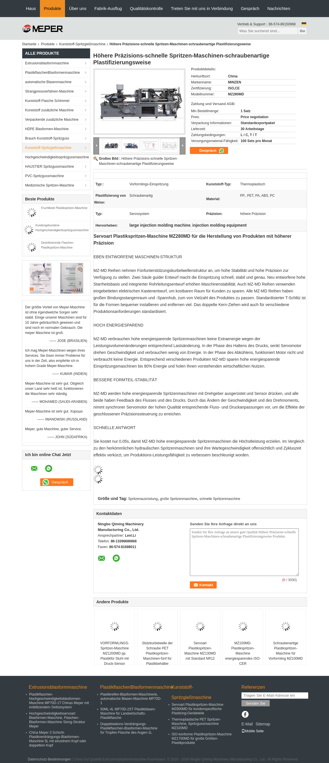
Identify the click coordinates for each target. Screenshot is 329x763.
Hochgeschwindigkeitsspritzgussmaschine (57, 157)
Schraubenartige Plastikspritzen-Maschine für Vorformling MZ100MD (286, 651)
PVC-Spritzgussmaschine (44, 176)
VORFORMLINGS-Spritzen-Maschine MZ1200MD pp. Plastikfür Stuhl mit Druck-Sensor (114, 653)
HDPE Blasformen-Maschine (47, 129)
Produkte (52, 8)
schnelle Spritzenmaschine (220, 499)
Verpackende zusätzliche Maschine (51, 120)
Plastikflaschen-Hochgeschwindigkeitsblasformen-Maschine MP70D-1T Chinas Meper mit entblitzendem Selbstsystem (59, 700)
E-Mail (247, 724)
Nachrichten (278, 8)
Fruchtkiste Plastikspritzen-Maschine (64, 208)
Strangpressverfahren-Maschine (49, 91)
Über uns (77, 8)
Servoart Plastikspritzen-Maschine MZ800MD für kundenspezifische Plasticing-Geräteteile (197, 709)
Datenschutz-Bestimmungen (49, 759)
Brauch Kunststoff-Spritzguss (47, 138)
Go (302, 31)
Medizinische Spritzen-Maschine (49, 185)
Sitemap (262, 724)
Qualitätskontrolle (146, 8)
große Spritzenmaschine (178, 499)
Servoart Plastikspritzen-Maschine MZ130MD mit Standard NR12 (200, 651)
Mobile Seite (252, 731)
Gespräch (250, 8)
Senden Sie (255, 703)
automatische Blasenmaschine (48, 82)
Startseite (29, 44)
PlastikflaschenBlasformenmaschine (52, 73)
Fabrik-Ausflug (108, 8)
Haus (31, 8)
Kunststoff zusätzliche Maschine (49, 110)
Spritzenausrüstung (143, 499)
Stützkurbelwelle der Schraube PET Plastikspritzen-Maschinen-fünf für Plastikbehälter (157, 653)
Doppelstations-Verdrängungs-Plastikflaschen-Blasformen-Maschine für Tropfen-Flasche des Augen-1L (128, 728)
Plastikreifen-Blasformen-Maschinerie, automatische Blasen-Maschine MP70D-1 (130, 698)
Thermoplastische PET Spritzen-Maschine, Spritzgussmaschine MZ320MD (196, 723)
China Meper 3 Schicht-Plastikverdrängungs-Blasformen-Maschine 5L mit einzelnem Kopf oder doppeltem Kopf (57, 739)
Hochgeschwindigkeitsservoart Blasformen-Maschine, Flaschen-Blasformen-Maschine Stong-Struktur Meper (57, 719)
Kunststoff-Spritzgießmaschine (82, 44)
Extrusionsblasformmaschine (47, 63)
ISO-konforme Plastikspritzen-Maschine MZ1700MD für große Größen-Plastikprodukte (202, 738)
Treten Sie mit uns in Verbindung (202, 8)
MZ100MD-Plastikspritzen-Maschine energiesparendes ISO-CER (243, 653)
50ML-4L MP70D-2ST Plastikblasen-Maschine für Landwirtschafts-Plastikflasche (128, 713)
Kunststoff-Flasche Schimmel (47, 101)
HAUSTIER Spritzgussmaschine (49, 167)
